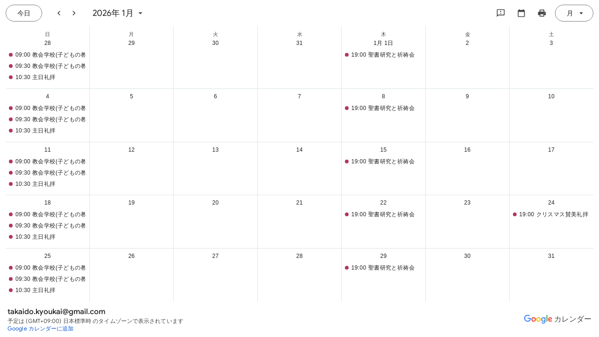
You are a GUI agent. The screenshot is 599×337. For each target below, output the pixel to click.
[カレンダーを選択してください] (521, 13)
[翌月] (73, 13)
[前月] (58, 13)
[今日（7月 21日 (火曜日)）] (24, 13)
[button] (46, 55)
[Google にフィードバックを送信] (500, 13)
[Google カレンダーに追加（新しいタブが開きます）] (41, 328)
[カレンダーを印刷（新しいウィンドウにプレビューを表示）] (541, 13)
